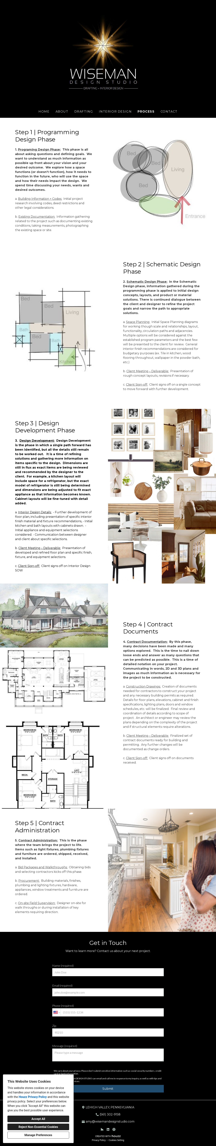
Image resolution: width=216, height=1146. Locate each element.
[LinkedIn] (108, 1129)
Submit (107, 1088)
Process (146, 111)
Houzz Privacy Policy (33, 1097)
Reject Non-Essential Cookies (38, 1127)
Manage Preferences (38, 1135)
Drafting (83, 111)
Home (43, 111)
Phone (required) (108, 1010)
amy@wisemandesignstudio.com (110, 1121)
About (62, 111)
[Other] (114, 1129)
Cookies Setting (116, 1140)
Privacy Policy (99, 1140)
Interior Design (115, 111)
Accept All (38, 1119)
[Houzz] (102, 1129)
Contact (169, 111)
